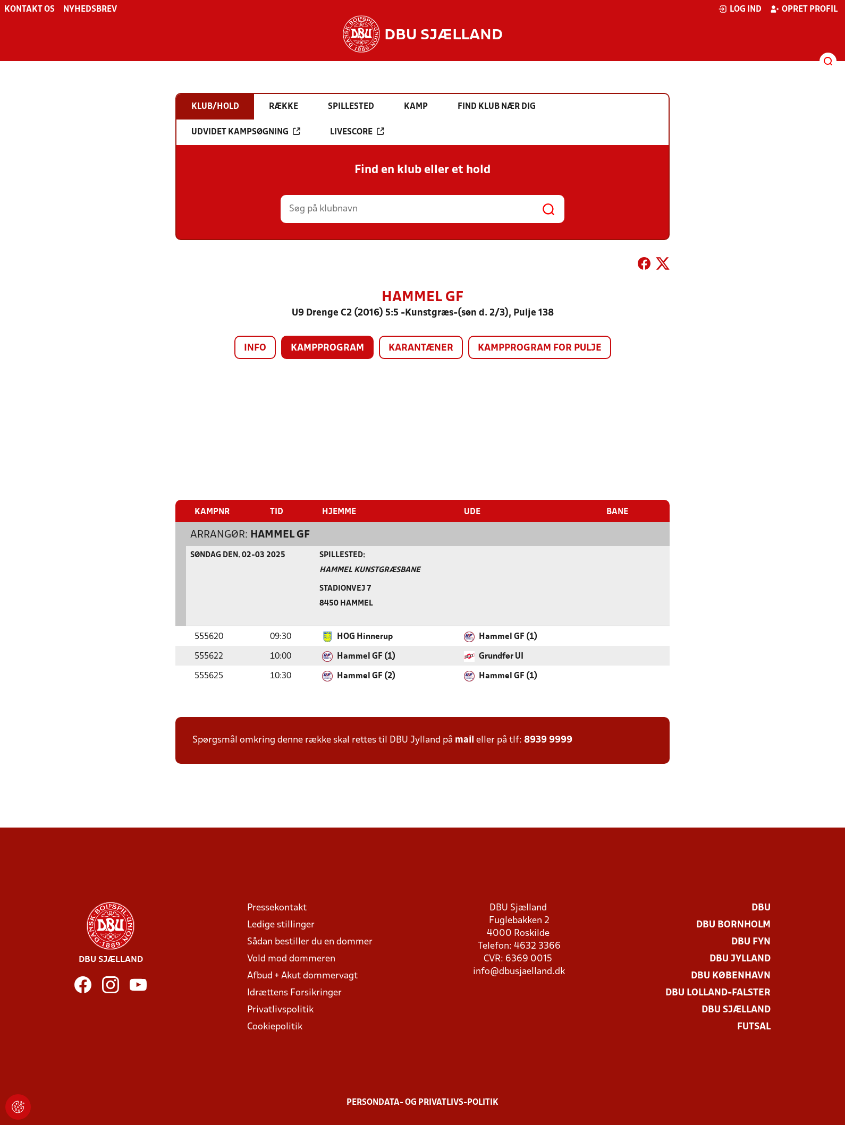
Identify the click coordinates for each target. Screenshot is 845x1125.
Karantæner (420, 348)
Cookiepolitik (274, 1026)
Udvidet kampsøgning (245, 131)
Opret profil (804, 9)
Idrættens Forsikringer (294, 992)
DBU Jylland (740, 958)
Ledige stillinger (281, 924)
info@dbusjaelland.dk (519, 971)
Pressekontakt (277, 907)
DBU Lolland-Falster (718, 992)
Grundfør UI (501, 656)
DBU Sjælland (736, 1009)
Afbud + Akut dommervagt (302, 975)
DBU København (731, 975)
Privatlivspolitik (280, 1009)
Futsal (754, 1026)
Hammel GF (280, 534)
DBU (761, 907)
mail (464, 739)
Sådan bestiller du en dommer (310, 941)
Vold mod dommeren (291, 958)
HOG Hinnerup (365, 636)
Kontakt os (29, 9)
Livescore (357, 131)
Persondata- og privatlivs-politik (422, 1102)
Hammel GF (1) (508, 636)
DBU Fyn (751, 941)
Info (255, 348)
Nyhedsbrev (90, 9)
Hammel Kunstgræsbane (369, 569)
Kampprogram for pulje (540, 348)
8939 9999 (548, 739)
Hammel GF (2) (366, 675)
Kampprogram (327, 348)
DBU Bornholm (733, 924)
